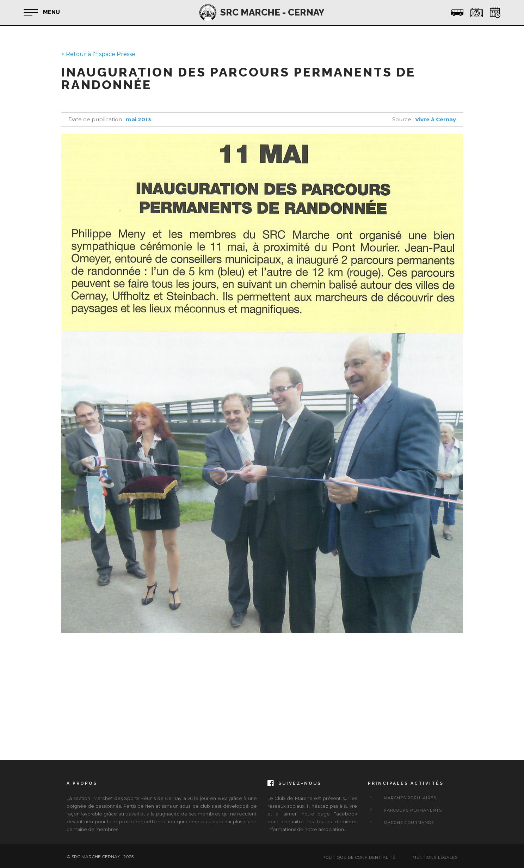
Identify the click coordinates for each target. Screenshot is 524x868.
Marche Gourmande (409, 822)
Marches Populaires (410, 797)
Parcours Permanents (413, 810)
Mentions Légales (435, 857)
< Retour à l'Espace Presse (98, 54)
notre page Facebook (329, 814)
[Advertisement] (262, 689)
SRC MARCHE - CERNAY (272, 12)
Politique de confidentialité (358, 857)
